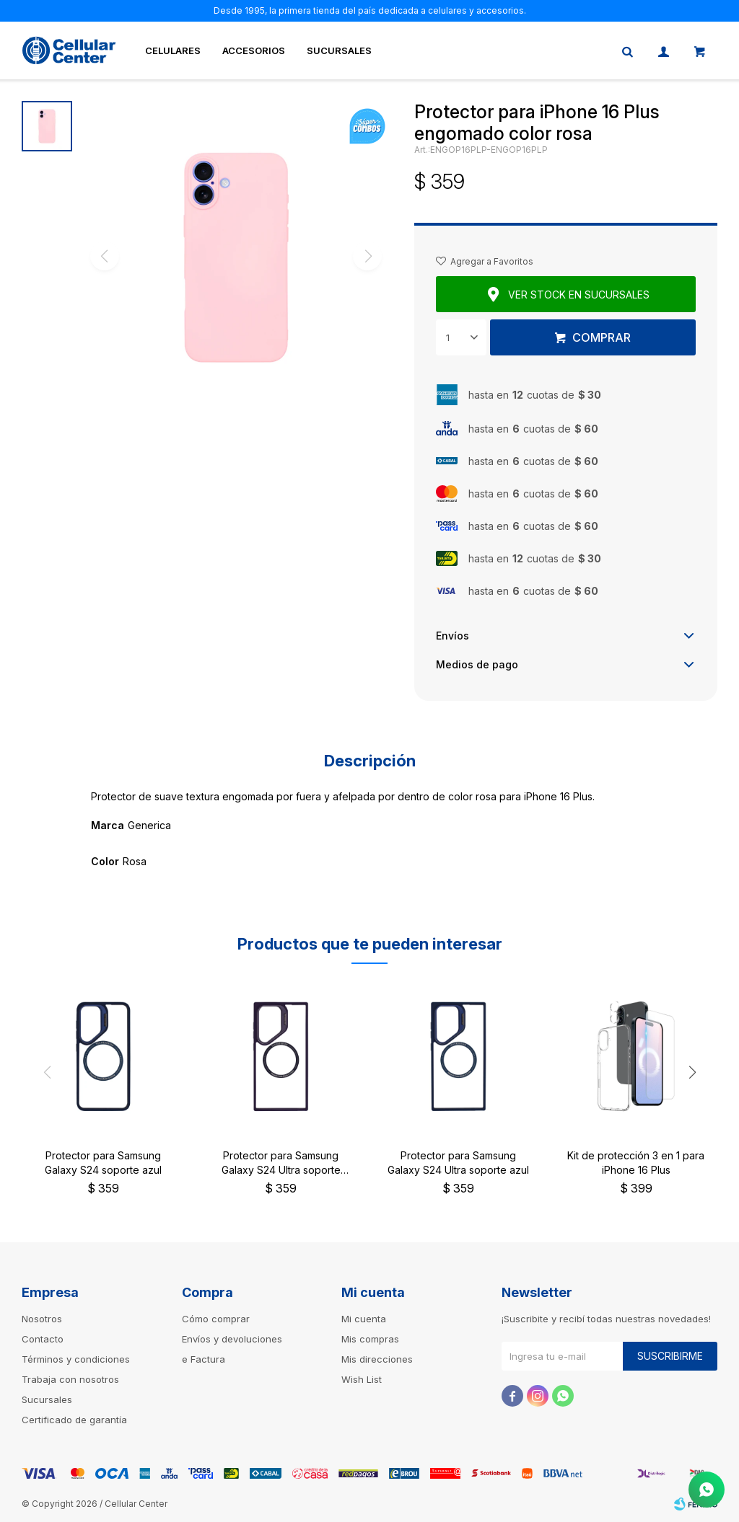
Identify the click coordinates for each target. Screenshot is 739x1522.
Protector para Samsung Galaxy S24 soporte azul (103, 1162)
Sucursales (339, 50)
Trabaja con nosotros (70, 1379)
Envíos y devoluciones (232, 1339)
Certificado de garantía (74, 1419)
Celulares (173, 50)
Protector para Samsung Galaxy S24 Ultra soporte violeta (281, 1163)
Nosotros (42, 1318)
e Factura (203, 1359)
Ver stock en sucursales (579, 294)
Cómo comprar (216, 1318)
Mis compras (370, 1339)
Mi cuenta (363, 1318)
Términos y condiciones (76, 1359)
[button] (692, 1072)
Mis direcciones (377, 1359)
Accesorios (253, 50)
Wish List (361, 1379)
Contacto (43, 1339)
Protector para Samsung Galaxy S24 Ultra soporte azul (458, 1162)
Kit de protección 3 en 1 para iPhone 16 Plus (635, 1162)
